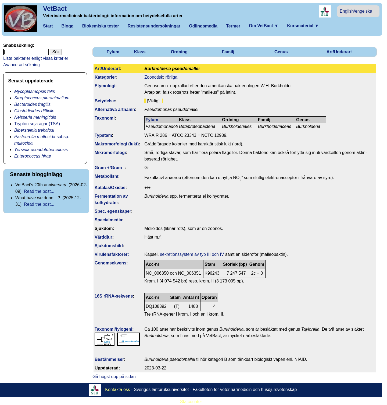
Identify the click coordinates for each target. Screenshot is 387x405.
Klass (140, 52)
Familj (228, 52)
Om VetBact (263, 25)
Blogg (67, 26)
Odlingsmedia (203, 26)
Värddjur (103, 237)
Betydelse (105, 101)
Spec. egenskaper (113, 211)
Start (48, 26)
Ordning (179, 52)
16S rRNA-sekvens (114, 296)
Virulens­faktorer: (112, 254)
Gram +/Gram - (110, 167)
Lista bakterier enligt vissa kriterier (35, 58)
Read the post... (39, 191)
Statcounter (191, 401)
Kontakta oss (117, 389)
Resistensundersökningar (154, 26)
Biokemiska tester (100, 26)
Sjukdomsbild (109, 245)
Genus (281, 52)
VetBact (55, 8)
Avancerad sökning (21, 64)
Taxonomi (104, 118)
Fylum (113, 52)
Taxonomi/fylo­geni (113, 329)
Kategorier (105, 77)
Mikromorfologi (110, 152)
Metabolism (106, 176)
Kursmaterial (303, 25)
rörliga (171, 77)
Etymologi (105, 85)
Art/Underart (339, 52)
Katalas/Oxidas (110, 187)
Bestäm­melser (109, 359)
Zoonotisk (153, 77)
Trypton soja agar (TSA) (37, 123)
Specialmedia (108, 220)
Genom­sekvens (110, 263)
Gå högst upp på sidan (114, 376)
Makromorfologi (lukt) (117, 144)
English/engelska (356, 11)
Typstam (103, 135)
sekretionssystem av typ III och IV (192, 254)
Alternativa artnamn (115, 109)
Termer (233, 26)
